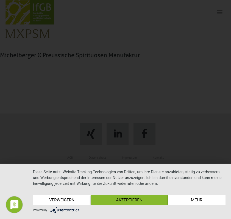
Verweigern (61, 200)
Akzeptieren (129, 200)
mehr (196, 200)
